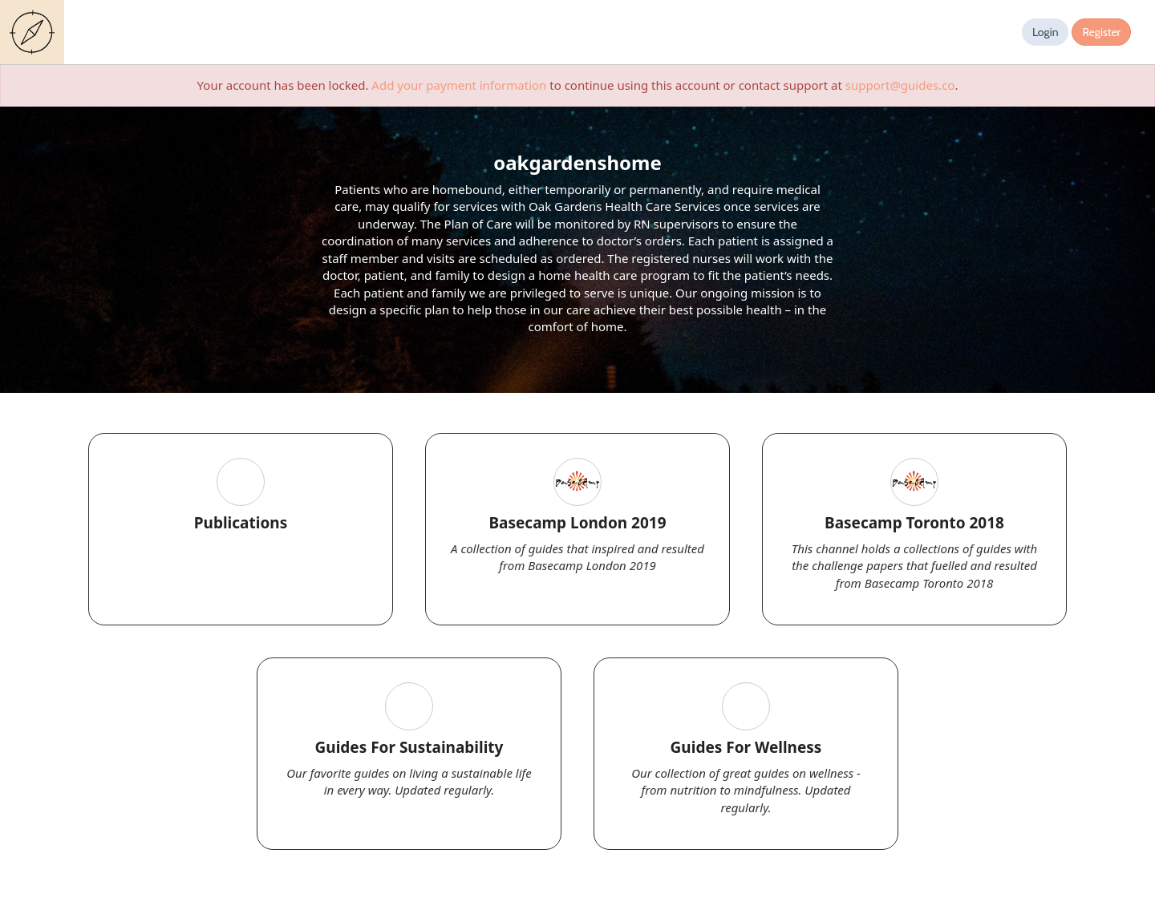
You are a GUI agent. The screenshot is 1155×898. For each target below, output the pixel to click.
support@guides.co (900, 85)
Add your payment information (458, 85)
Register (1101, 32)
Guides (35, 32)
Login (1045, 32)
